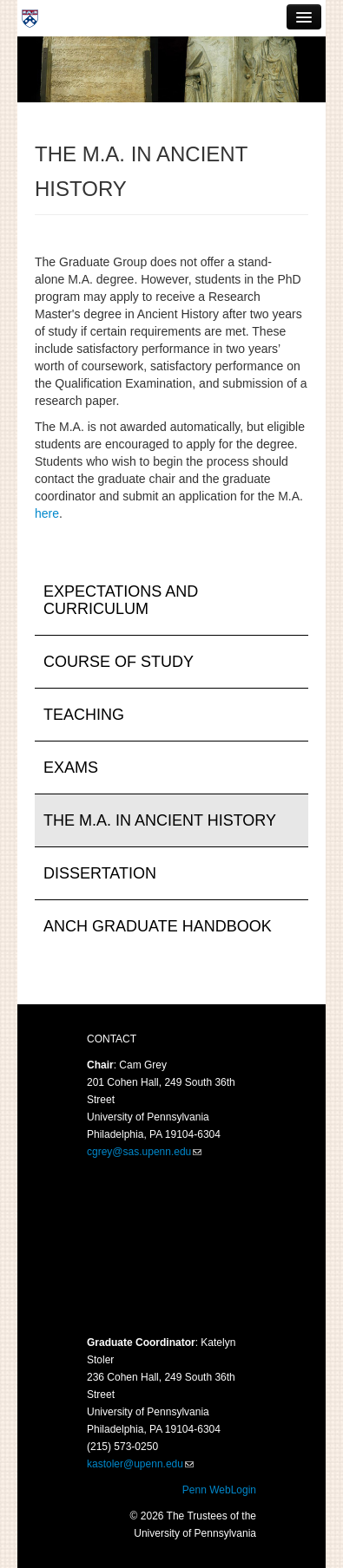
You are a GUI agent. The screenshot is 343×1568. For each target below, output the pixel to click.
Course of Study (118, 661)
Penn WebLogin (219, 1490)
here (47, 513)
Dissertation (99, 873)
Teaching (83, 714)
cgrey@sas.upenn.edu (139, 1152)
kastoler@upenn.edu (135, 1464)
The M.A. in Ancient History (159, 820)
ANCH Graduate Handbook (157, 926)
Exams (70, 767)
